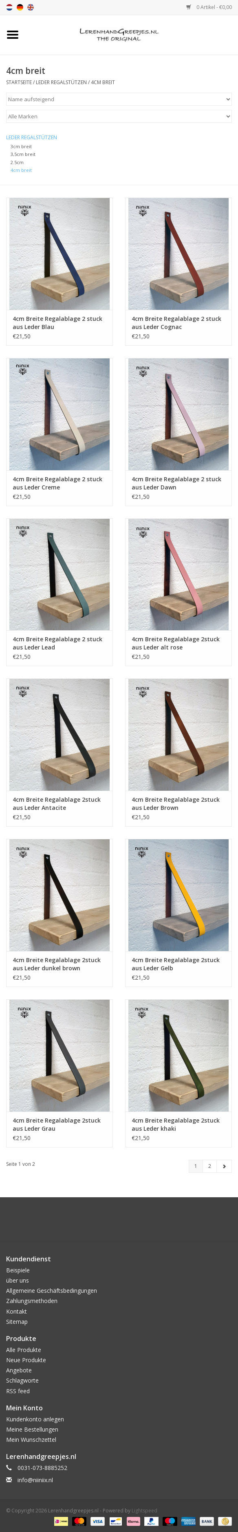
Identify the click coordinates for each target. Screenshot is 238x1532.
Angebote (19, 1370)
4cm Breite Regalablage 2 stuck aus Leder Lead (57, 643)
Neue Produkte (26, 1360)
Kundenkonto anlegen (35, 1419)
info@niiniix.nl (35, 1480)
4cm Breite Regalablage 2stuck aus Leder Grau (57, 1124)
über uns (17, 1280)
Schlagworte (22, 1380)
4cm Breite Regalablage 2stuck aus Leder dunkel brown (57, 964)
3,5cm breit (23, 154)
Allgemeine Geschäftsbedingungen (51, 1290)
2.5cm (17, 162)
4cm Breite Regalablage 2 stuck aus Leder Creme (57, 483)
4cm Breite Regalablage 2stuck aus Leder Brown (176, 804)
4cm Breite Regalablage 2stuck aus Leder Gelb (176, 964)
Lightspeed (144, 1510)
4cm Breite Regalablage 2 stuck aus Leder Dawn (176, 483)
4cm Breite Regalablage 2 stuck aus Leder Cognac (176, 323)
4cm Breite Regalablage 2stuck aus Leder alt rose (176, 643)
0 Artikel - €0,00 (209, 7)
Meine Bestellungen (32, 1429)
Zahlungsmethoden (31, 1301)
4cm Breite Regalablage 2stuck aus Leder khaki (176, 1124)
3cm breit (21, 146)
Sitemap (17, 1321)
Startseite (19, 82)
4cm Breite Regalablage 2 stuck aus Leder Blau (57, 323)
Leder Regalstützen (61, 82)
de (20, 7)
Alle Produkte (23, 1350)
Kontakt (16, 1311)
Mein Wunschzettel (31, 1439)
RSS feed (18, 1391)
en (30, 7)
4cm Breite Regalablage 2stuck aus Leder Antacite (57, 804)
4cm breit (103, 82)
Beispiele (18, 1270)
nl (9, 7)
